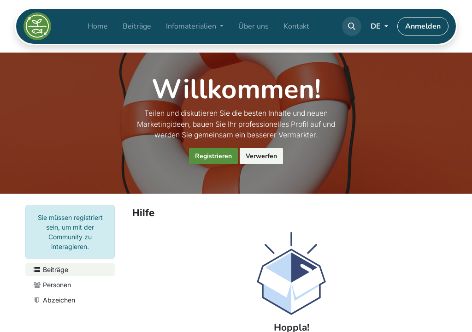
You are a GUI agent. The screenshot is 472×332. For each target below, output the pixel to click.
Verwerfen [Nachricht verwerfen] (261, 156)
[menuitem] (97, 26)
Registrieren (213, 156)
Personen (52, 285)
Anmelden (423, 26)
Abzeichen (54, 300)
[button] (351, 26)
